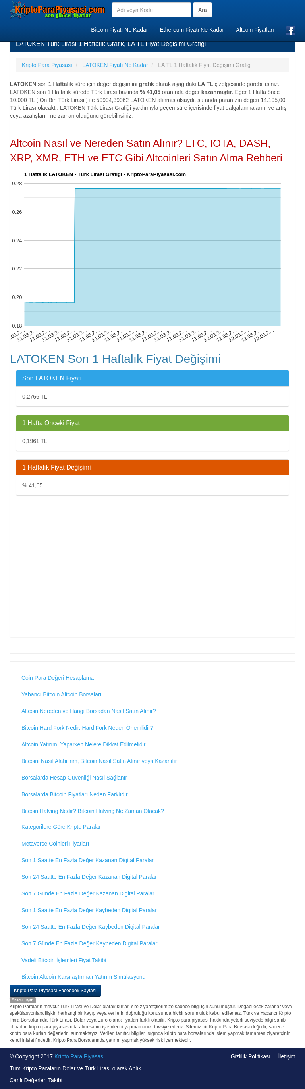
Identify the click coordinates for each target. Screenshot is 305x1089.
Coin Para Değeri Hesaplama (57, 678)
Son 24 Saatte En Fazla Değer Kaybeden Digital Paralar (90, 927)
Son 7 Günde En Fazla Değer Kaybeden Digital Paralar (89, 943)
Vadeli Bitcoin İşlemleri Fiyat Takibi (63, 960)
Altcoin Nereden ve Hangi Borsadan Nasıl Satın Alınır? (88, 711)
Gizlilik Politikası (250, 1056)
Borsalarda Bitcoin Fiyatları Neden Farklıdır (74, 794)
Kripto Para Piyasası (79, 1056)
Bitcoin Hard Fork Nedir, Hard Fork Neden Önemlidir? (87, 728)
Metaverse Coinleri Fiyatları (55, 843)
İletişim (286, 1056)
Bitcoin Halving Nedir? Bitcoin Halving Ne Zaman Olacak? (92, 811)
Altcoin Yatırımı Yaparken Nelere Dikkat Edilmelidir (83, 744)
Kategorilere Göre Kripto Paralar (61, 827)
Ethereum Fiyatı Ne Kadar (192, 30)
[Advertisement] (152, 575)
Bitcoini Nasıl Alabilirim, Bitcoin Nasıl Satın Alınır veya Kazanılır (99, 761)
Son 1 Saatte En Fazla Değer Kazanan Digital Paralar (87, 860)
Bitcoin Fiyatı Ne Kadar (119, 30)
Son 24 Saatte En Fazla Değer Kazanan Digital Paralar (89, 877)
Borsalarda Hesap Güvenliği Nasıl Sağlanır (74, 778)
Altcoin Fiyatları (255, 30)
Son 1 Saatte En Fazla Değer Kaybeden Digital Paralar (89, 910)
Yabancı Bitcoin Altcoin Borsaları (61, 694)
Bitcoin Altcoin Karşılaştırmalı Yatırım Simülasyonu (83, 977)
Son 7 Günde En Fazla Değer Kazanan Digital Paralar (87, 893)
